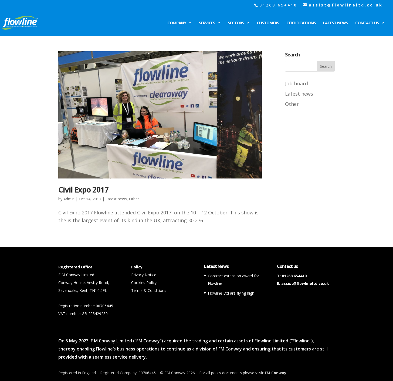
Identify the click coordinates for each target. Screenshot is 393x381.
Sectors (236, 23)
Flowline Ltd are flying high (231, 293)
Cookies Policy (144, 282)
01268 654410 (294, 275)
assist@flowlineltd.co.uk (305, 283)
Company (176, 23)
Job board (296, 83)
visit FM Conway (270, 372)
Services (207, 23)
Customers (268, 23)
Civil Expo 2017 (83, 189)
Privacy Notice (143, 274)
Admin (68, 198)
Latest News (335, 23)
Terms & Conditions (148, 290)
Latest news (116, 198)
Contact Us (367, 23)
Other (134, 198)
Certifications (301, 23)
